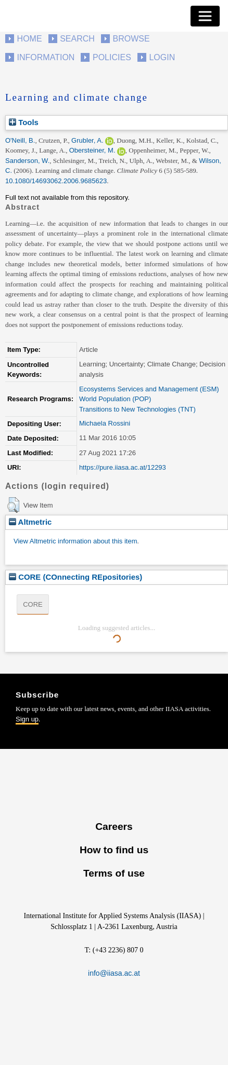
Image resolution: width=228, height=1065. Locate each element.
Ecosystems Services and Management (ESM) (149, 389)
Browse (130, 38)
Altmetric (30, 521)
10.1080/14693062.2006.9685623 (56, 181)
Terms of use (114, 873)
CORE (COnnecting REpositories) (75, 576)
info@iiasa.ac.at (114, 973)
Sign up (27, 719)
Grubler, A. (87, 140)
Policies (112, 57)
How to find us (114, 849)
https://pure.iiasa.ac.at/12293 (122, 467)
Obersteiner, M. (92, 150)
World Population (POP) (115, 399)
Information (46, 57)
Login (162, 57)
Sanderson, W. (27, 161)
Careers (113, 826)
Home (29, 38)
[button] (13, 505)
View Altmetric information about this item (75, 541)
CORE (33, 604)
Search (77, 38)
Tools (24, 122)
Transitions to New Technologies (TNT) (137, 409)
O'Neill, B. (20, 140)
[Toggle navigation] (205, 16)
